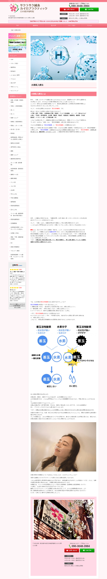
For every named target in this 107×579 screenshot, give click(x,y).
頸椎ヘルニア (14, 118)
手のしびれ (14, 194)
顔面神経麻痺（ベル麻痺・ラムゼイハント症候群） (17, 256)
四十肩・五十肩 (15, 129)
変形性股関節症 (15, 205)
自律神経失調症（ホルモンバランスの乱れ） (17, 228)
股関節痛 (13, 202)
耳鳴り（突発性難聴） (17, 106)
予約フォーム (14, 87)
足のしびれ (14, 209)
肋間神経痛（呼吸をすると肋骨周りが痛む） (17, 138)
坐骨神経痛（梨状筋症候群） (17, 169)
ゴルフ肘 (13, 186)
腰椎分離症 (14, 178)
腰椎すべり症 (14, 174)
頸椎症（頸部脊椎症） (17, 121)
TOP (17, 25)
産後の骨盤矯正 (15, 247)
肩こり (12, 110)
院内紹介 (13, 71)
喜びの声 (53, 25)
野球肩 (12, 133)
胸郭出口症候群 (15, 143)
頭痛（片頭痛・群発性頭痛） (17, 101)
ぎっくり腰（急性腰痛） (16, 163)
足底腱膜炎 (14, 223)
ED (11, 243)
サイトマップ (14, 90)
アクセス (89, 25)
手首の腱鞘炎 (14, 198)
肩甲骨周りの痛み (16, 147)
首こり (12, 114)
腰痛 (12, 151)
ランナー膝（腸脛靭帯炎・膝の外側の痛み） (17, 214)
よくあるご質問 (15, 75)
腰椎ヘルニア (14, 155)
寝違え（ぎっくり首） (17, 125)
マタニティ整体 (15, 250)
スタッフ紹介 (71, 25)
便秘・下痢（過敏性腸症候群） (17, 238)
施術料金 (35, 25)
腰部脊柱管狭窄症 (16, 158)
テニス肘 (13, 182)
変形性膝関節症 (15, 219)
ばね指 (12, 190)
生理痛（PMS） (15, 233)
